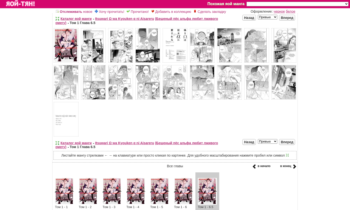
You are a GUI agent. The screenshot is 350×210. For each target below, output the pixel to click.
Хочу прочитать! (109, 12)
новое (74, 12)
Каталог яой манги (76, 19)
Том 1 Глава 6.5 (82, 23)
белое (290, 11)
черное (279, 11)
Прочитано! (138, 12)
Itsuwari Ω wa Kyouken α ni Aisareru (124, 19)
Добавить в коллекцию (171, 12)
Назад (249, 18)
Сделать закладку (209, 12)
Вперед (287, 18)
